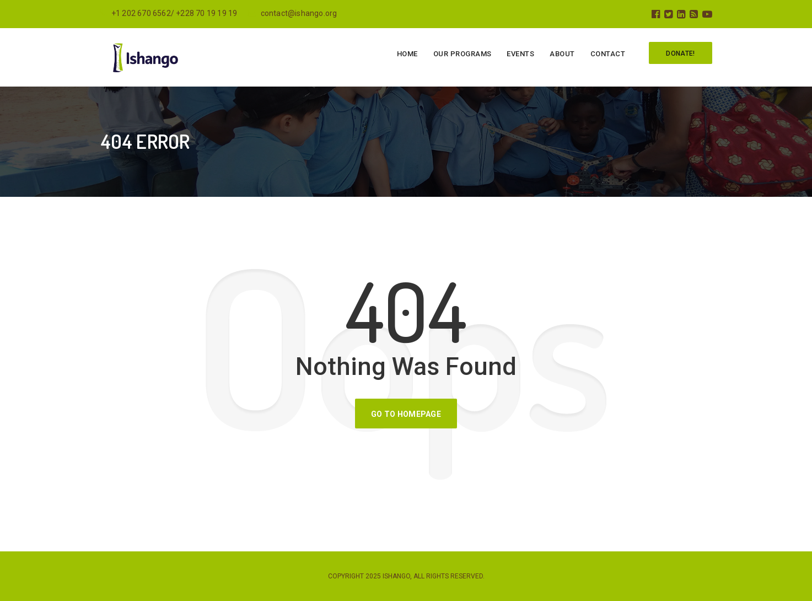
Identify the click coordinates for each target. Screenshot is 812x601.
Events (520, 54)
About (562, 54)
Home (407, 54)
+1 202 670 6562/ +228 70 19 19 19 (169, 13)
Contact (608, 54)
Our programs (462, 54)
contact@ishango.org (292, 13)
